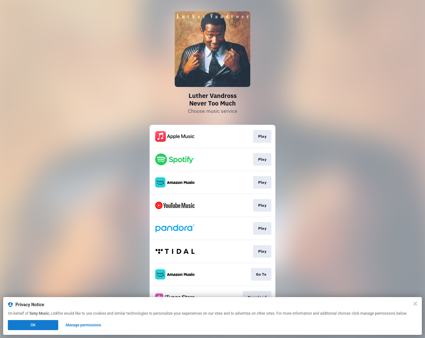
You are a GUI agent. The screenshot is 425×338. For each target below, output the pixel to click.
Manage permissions (83, 325)
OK (33, 325)
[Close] (415, 304)
